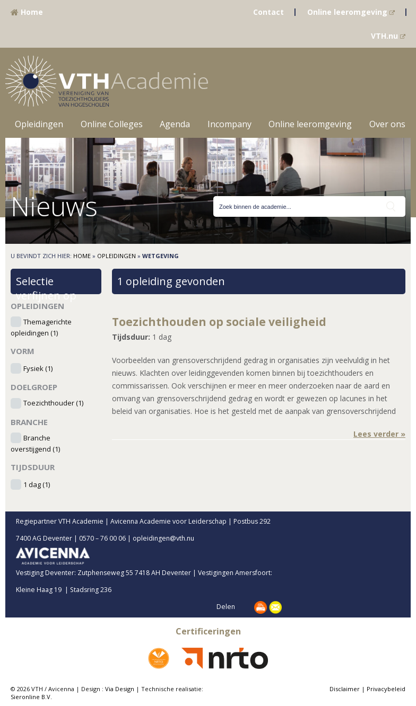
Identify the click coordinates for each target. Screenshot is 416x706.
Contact (268, 12)
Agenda (175, 124)
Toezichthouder (53, 403)
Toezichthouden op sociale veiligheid (219, 321)
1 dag (36, 484)
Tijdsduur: (131, 337)
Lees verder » (379, 434)
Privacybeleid (386, 689)
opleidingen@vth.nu (172, 538)
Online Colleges (112, 124)
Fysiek (38, 368)
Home (27, 12)
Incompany (229, 124)
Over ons (387, 124)
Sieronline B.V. (31, 697)
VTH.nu (388, 36)
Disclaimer (345, 689)
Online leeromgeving (351, 12)
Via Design (119, 689)
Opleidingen (39, 124)
